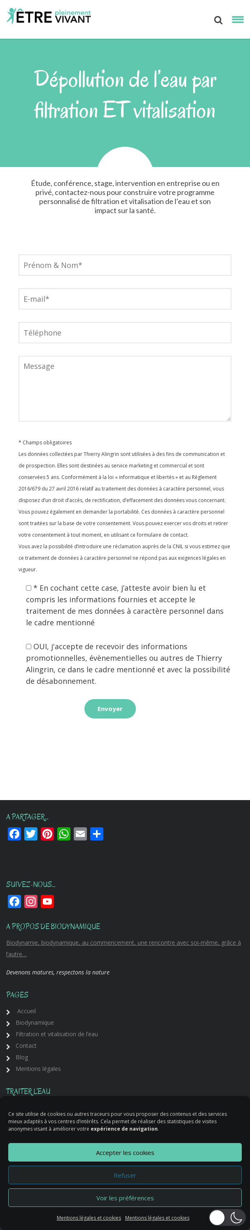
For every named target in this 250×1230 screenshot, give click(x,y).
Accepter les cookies (125, 1152)
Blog (22, 1057)
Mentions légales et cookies (89, 1217)
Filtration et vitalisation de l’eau (57, 1034)
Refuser (125, 1175)
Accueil (26, 1011)
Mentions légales (38, 1069)
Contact (26, 1045)
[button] (227, 1217)
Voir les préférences (125, 1198)
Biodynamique (35, 1022)
